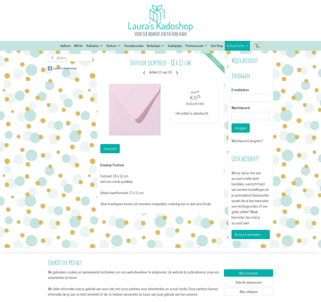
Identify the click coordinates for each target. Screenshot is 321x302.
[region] (133, 283)
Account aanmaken (248, 234)
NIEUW (78, 46)
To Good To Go (237, 46)
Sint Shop (217, 46)
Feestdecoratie (134, 46)
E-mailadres (240, 90)
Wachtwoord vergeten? (247, 141)
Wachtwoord (241, 108)
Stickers (113, 46)
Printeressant (196, 46)
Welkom (65, 46)
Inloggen (240, 128)
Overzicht (109, 148)
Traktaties (94, 46)
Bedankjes (156, 46)
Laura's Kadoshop (62, 68)
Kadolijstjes (175, 46)
